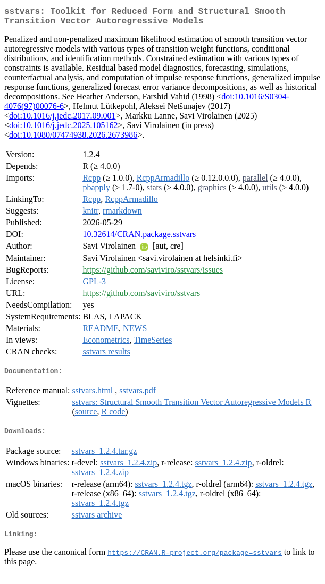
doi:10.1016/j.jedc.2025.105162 (63, 129)
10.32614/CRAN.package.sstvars (139, 238)
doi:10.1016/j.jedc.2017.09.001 (62, 119)
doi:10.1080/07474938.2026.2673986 (73, 138)
